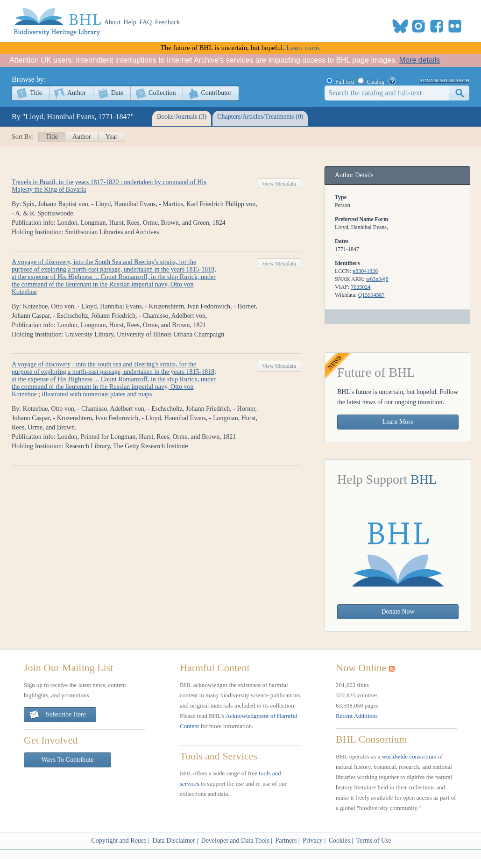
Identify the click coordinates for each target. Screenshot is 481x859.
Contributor (216, 92)
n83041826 (365, 271)
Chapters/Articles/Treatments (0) (260, 116)
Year (112, 136)
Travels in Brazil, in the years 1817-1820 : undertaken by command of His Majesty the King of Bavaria (109, 186)
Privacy (313, 840)
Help (130, 22)
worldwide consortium (409, 756)
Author (76, 92)
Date (117, 92)
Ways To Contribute (68, 759)
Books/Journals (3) (181, 116)
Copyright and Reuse (118, 840)
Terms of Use (373, 840)
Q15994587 (371, 295)
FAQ (145, 22)
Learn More (397, 421)
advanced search (444, 80)
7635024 (360, 287)
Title (36, 92)
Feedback (167, 22)
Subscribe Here (57, 715)
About (112, 22)
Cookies (339, 840)
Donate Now (397, 611)
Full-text (344, 82)
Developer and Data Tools (235, 840)
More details (419, 60)
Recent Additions (357, 715)
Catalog (375, 82)
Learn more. (303, 47)
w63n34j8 (377, 279)
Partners (286, 840)
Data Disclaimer (173, 840)
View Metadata (279, 183)
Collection (162, 92)
